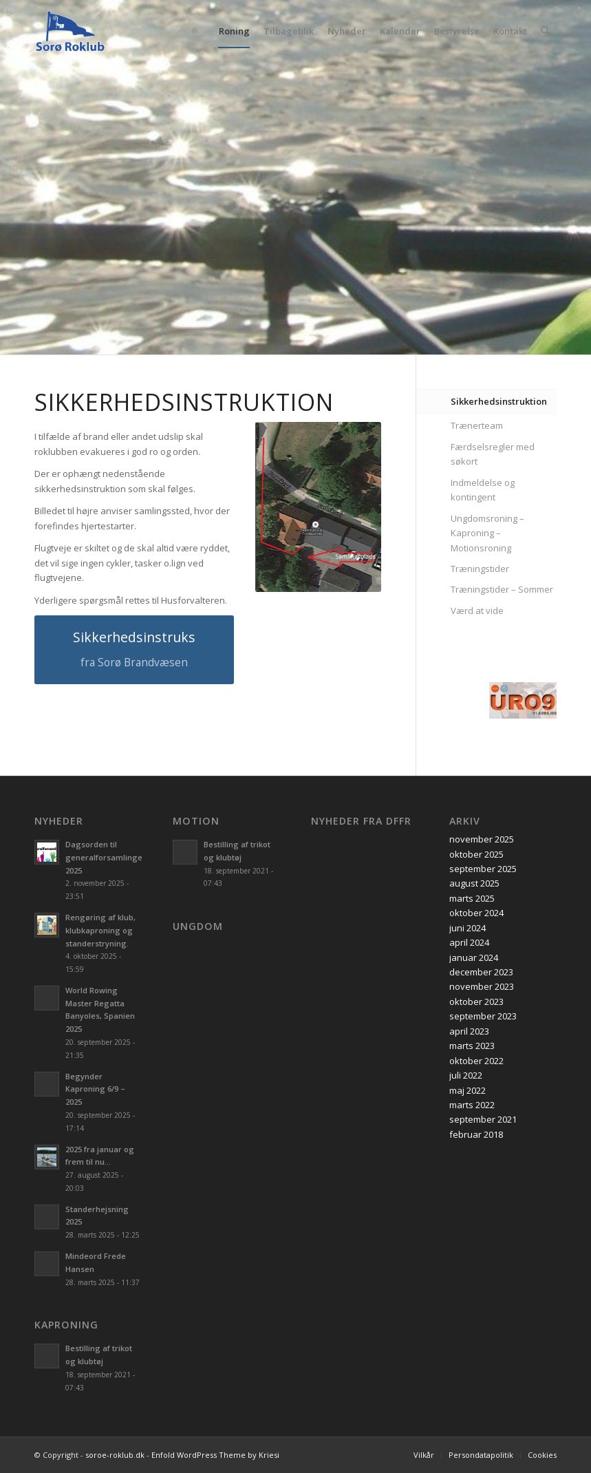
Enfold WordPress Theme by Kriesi (215, 1455)
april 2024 (469, 942)
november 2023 (481, 986)
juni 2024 (467, 928)
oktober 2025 (476, 854)
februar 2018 (476, 1134)
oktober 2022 (476, 1061)
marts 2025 (472, 898)
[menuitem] (197, 31)
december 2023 (481, 972)
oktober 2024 (476, 913)
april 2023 (469, 1031)
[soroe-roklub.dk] (70, 31)
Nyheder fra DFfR (361, 821)
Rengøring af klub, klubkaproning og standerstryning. (100, 930)
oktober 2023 (476, 1001)
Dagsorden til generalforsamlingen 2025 (106, 857)
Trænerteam (477, 425)
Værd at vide (477, 610)
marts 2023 (472, 1045)
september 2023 (483, 1016)
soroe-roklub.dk (114, 1455)
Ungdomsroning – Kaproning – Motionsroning (487, 533)
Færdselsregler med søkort (493, 454)
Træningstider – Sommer (502, 589)
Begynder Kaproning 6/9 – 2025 (95, 1089)
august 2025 (474, 883)
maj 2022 (467, 1090)
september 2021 (483, 1119)
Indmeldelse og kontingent (483, 489)
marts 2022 (472, 1105)
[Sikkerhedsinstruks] (134, 649)
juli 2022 (465, 1075)
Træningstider (480, 568)
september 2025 (483, 868)
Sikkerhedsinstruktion (499, 401)
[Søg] (545, 31)
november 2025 (481, 839)
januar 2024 (473, 957)
